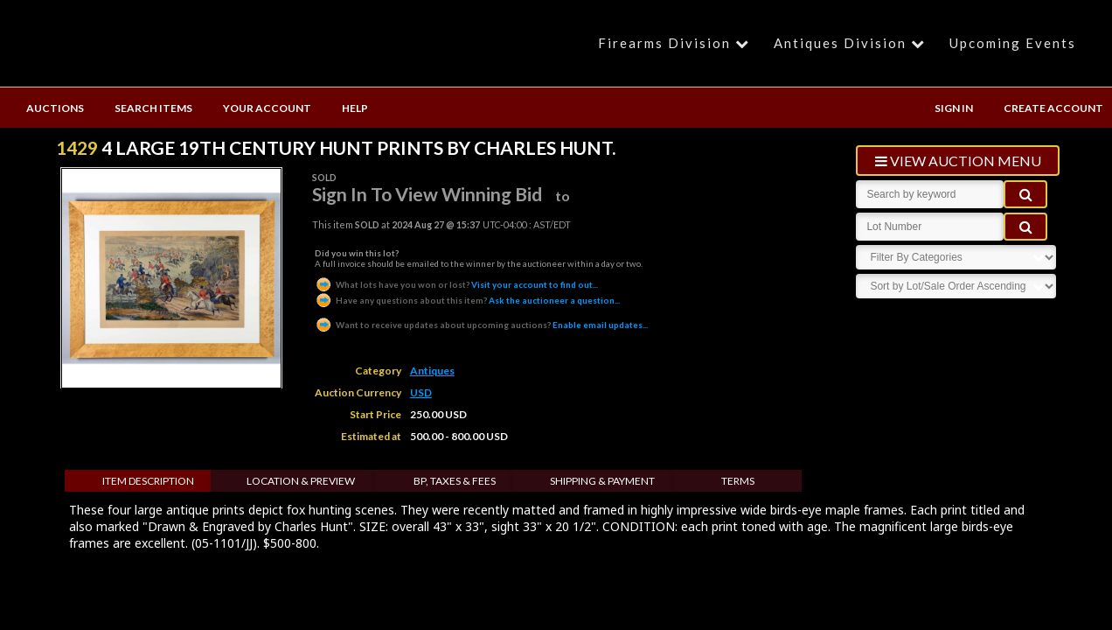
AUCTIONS (55, 108)
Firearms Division (676, 43)
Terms (737, 480)
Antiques (432, 370)
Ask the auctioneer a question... (467, 300)
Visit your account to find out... (456, 284)
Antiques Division (852, 43)
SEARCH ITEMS (153, 108)
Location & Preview (301, 480)
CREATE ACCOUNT (1053, 108)
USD (421, 392)
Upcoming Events (1012, 43)
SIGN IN (954, 108)
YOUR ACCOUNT (267, 108)
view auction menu (958, 160)
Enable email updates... (481, 324)
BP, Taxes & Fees (455, 480)
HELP (355, 108)
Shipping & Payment (602, 480)
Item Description (148, 480)
